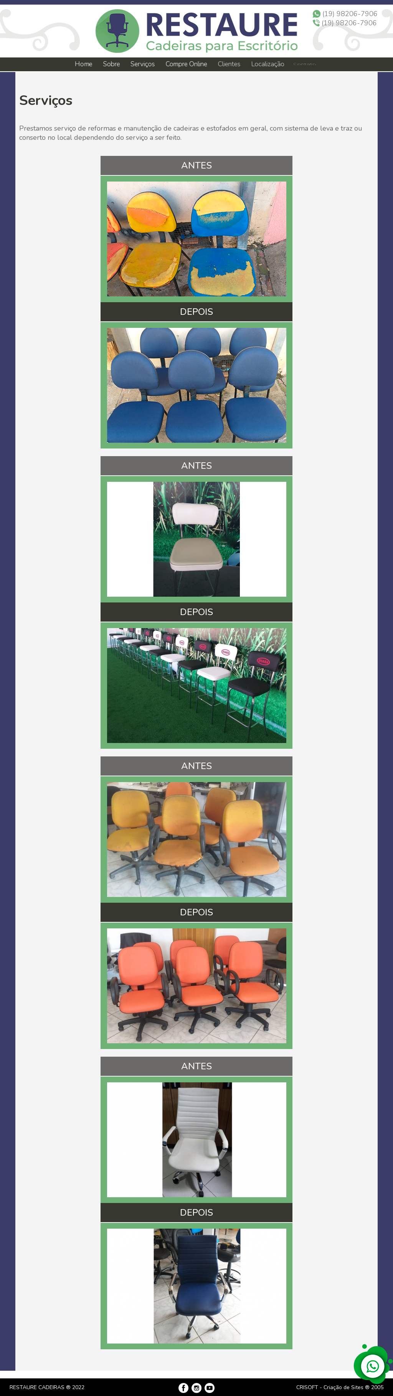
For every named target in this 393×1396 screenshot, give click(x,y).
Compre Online (186, 64)
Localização (266, 64)
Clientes (228, 64)
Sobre (111, 64)
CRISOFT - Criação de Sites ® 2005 (339, 1387)
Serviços (143, 64)
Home (83, 64)
